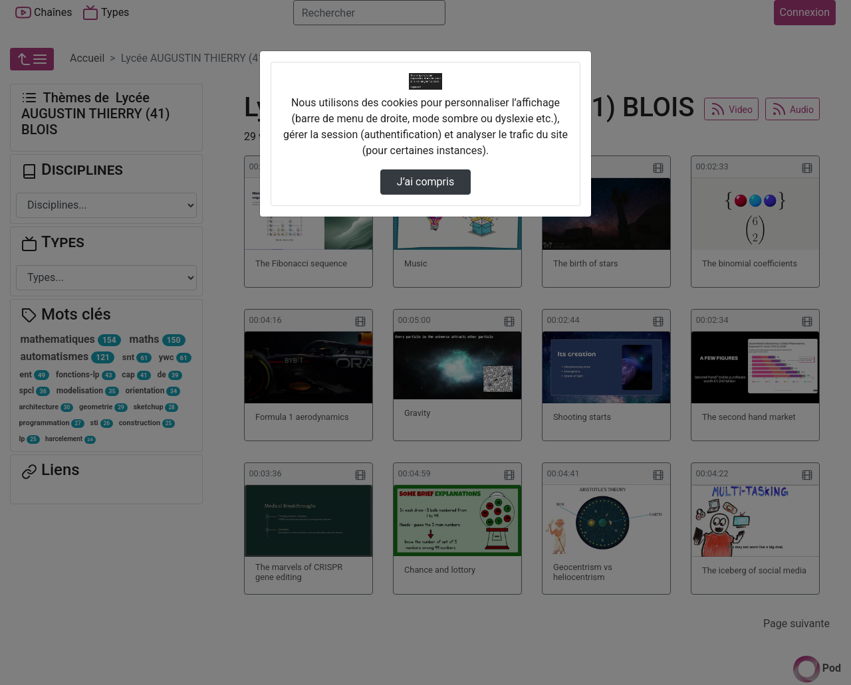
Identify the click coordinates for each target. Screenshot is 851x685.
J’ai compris (425, 181)
